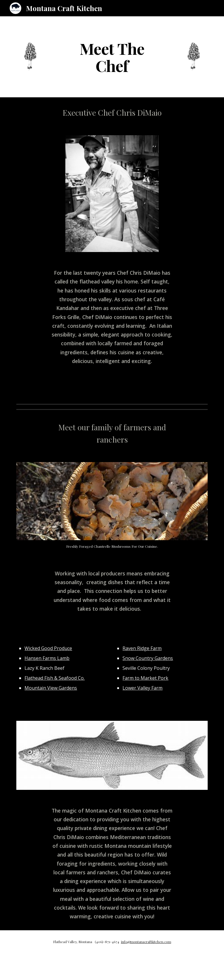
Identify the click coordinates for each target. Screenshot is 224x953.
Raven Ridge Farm (142, 648)
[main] (112, 57)
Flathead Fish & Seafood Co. (54, 678)
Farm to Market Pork (145, 678)
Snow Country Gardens (148, 658)
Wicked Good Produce (48, 648)
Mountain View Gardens (50, 688)
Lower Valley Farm (142, 688)
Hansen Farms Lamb (46, 658)
